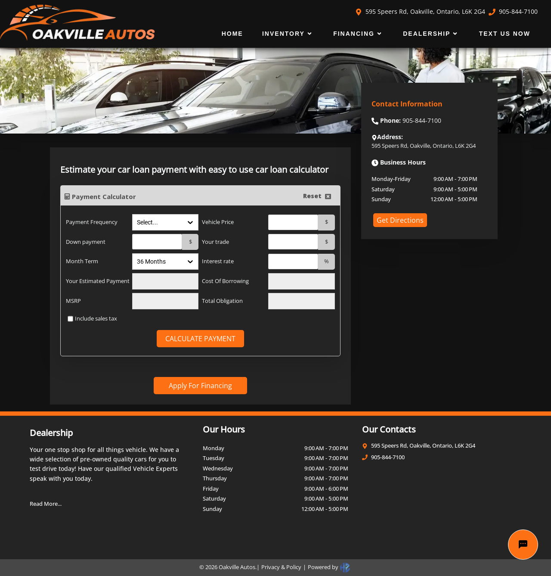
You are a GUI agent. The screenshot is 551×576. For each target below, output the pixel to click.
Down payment (85, 242)
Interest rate (218, 261)
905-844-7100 (513, 11)
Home (232, 33)
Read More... (46, 504)
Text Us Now (504, 33)
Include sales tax (96, 318)
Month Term (82, 261)
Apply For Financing (200, 385)
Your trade (215, 242)
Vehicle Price (218, 222)
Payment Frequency (92, 222)
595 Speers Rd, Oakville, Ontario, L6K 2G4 (420, 11)
